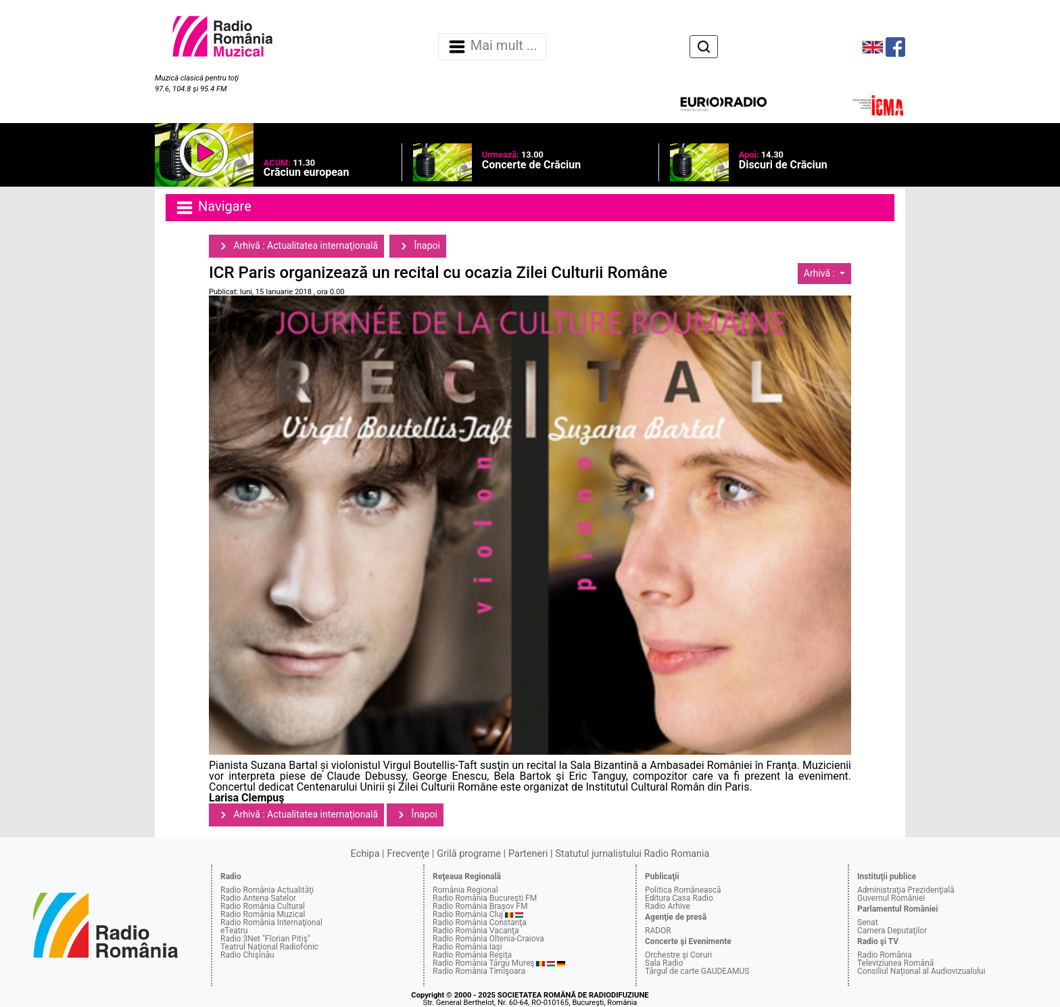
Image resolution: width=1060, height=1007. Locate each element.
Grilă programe (469, 854)
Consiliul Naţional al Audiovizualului (921, 971)
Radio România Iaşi (467, 947)
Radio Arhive (667, 906)
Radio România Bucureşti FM (485, 898)
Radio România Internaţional (271, 922)
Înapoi (417, 246)
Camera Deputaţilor (892, 930)
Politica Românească (683, 890)
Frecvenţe (408, 854)
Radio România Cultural (262, 906)
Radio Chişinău (247, 955)
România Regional (465, 890)
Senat (867, 922)
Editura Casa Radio (679, 898)
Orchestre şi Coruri (678, 955)
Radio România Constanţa (480, 922)
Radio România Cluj (468, 914)
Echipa (365, 854)
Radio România (884, 955)
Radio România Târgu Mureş (483, 963)
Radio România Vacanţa (476, 930)
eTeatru (233, 930)
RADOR (658, 930)
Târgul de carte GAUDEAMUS (697, 971)
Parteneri (528, 854)
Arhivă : (821, 273)
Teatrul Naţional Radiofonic (269, 947)
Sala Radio (664, 963)
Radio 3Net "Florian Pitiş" (265, 938)
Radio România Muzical (262, 914)
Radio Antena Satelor (258, 898)
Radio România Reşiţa (472, 955)
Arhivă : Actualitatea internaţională (296, 246)
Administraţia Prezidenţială (906, 890)
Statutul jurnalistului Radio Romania (632, 854)
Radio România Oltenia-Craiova (488, 938)
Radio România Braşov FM (480, 906)
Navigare (212, 207)
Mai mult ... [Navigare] (492, 47)
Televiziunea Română (895, 963)
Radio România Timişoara (479, 971)
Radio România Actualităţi (267, 890)
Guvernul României (891, 898)
